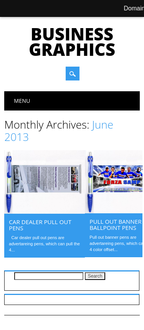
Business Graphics (72, 41)
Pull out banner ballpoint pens (115, 224)
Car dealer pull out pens (40, 225)
